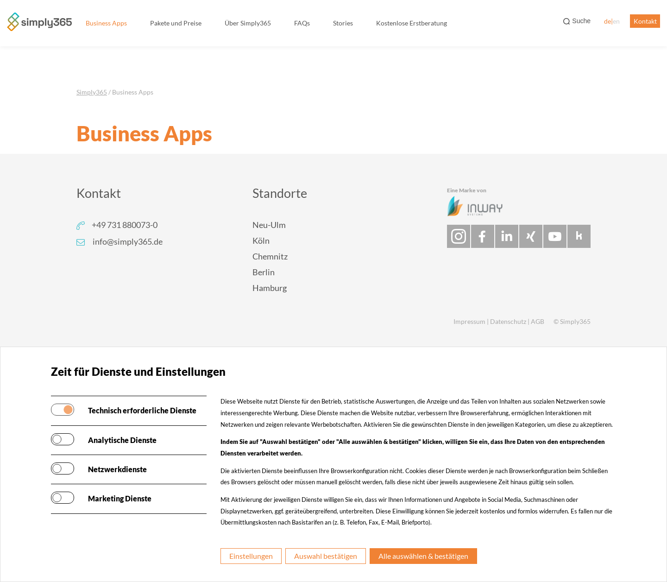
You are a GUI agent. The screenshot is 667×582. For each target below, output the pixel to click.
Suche (581, 21)
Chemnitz (270, 256)
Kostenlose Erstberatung (411, 23)
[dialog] (649, 563)
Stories (343, 23)
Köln (261, 240)
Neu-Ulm (269, 225)
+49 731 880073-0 (124, 225)
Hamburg (269, 288)
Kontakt (645, 21)
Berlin (263, 272)
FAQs (302, 23)
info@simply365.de (128, 241)
